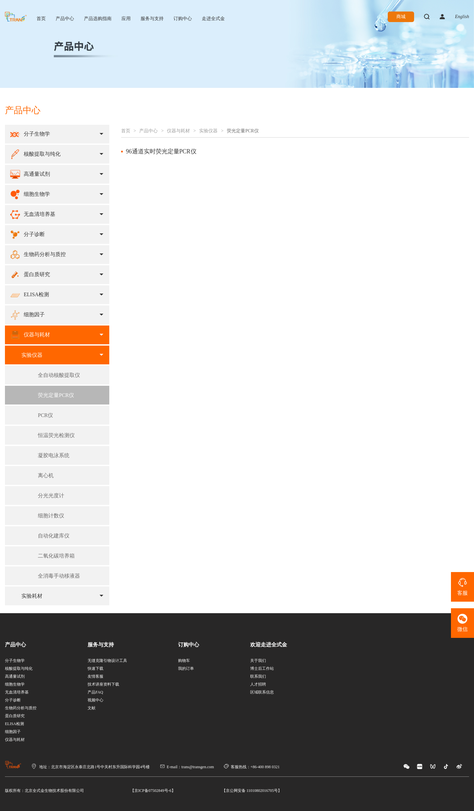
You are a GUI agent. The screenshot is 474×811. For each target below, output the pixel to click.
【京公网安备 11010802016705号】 (252, 790)
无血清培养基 (17, 692)
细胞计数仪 (51, 515)
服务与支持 (152, 18)
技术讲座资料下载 (103, 684)
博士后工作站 (262, 668)
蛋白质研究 (15, 716)
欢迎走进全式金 (268, 644)
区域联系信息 (262, 692)
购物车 (184, 660)
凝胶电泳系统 (53, 455)
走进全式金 (213, 18)
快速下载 (95, 668)
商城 (401, 16)
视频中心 (95, 700)
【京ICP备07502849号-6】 (152, 790)
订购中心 (182, 18)
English (462, 16)
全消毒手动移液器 (59, 576)
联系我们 (258, 676)
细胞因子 (13, 731)
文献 (91, 708)
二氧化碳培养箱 (56, 556)
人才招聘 (258, 684)
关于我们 (258, 660)
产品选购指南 (98, 18)
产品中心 (65, 18)
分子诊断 (13, 700)
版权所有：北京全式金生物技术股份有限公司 (44, 790)
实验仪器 (208, 130)
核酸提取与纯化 (19, 668)
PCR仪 (45, 415)
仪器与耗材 (178, 130)
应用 (126, 18)
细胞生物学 (15, 684)
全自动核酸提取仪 (59, 375)
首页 (41, 18)
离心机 (46, 475)
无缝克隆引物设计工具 (107, 660)
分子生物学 (15, 660)
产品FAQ (95, 692)
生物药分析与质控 (21, 708)
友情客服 (95, 676)
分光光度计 (51, 495)
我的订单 (186, 668)
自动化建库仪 (53, 535)
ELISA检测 (14, 723)
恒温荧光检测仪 (56, 435)
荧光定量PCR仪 (56, 395)
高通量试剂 (15, 676)
